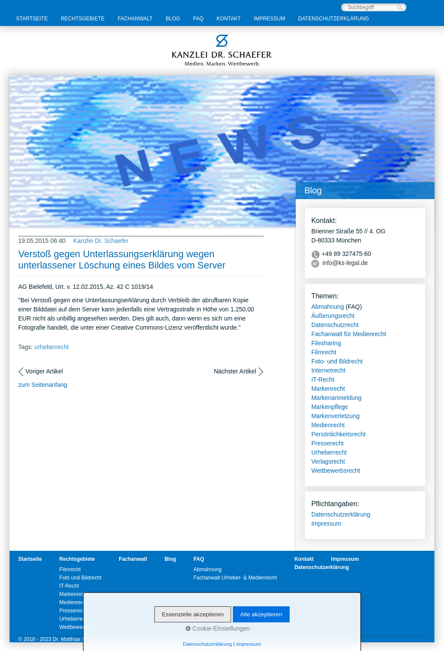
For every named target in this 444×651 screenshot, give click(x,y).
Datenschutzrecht (335, 324)
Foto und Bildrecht (80, 578)
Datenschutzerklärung (333, 19)
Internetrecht (328, 370)
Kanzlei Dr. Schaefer (101, 240)
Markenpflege (329, 406)
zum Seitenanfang (42, 384)
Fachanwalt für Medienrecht (348, 333)
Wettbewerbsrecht (335, 470)
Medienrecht (328, 425)
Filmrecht (323, 352)
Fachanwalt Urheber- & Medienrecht (235, 578)
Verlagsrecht (328, 461)
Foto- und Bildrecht (336, 361)
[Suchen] (400, 7)
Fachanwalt (135, 19)
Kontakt (228, 19)
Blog (173, 19)
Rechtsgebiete (82, 19)
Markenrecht (328, 388)
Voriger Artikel (44, 371)
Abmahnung (327, 306)
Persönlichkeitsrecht (338, 434)
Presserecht (327, 443)
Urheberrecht (329, 452)
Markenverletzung (335, 415)
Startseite (32, 19)
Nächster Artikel (235, 371)
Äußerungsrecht (333, 315)
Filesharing (326, 343)
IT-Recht (322, 379)
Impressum (269, 19)
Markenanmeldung (336, 397)
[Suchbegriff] (373, 7)
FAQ (198, 19)
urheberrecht (51, 346)
